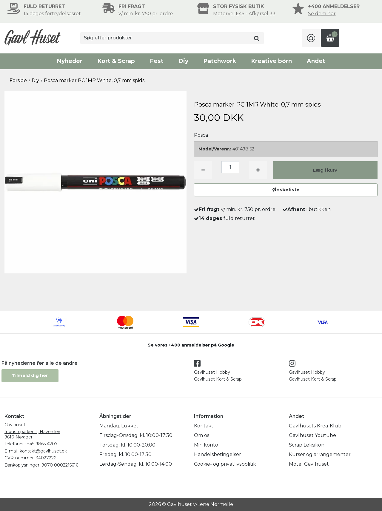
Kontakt (203, 426)
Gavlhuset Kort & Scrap (218, 379)
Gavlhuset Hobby (212, 372)
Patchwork (219, 61)
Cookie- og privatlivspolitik (225, 464)
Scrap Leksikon (306, 445)
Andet (316, 61)
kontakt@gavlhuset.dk (43, 451)
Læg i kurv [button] (325, 170)
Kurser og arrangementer (320, 454)
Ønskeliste (286, 190)
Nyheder (69, 61)
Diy (183, 61)
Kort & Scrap (116, 61)
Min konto (206, 445)
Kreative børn (271, 61)
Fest (157, 61)
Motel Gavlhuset (309, 464)
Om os (201, 435)
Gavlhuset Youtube (312, 435)
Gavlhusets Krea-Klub (315, 426)
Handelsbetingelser (217, 454)
